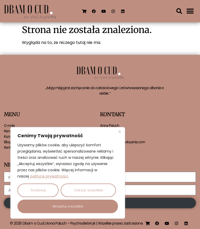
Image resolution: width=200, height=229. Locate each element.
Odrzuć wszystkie (88, 190)
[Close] (119, 131)
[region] (67, 173)
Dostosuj (38, 190)
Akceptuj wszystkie (67, 206)
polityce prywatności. (49, 176)
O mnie (9, 125)
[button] (179, 11)
